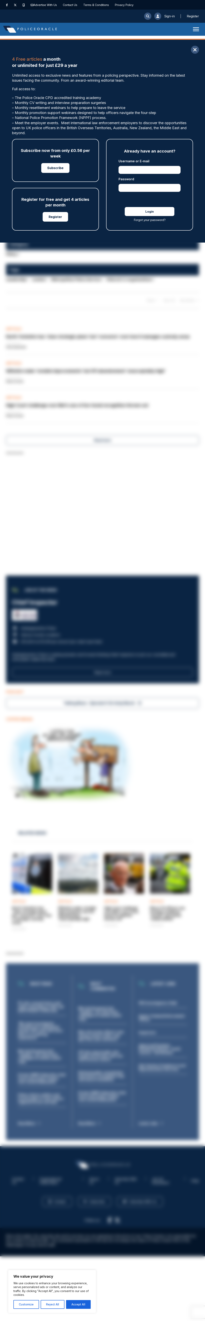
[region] (52, 1291)
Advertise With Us (45, 5)
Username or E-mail (134, 161)
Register (55, 217)
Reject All (52, 1304)
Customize (26, 1304)
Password (126, 179)
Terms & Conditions (96, 5)
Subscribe (55, 168)
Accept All (78, 1304)
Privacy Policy (124, 5)
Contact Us (70, 5)
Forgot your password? (150, 220)
